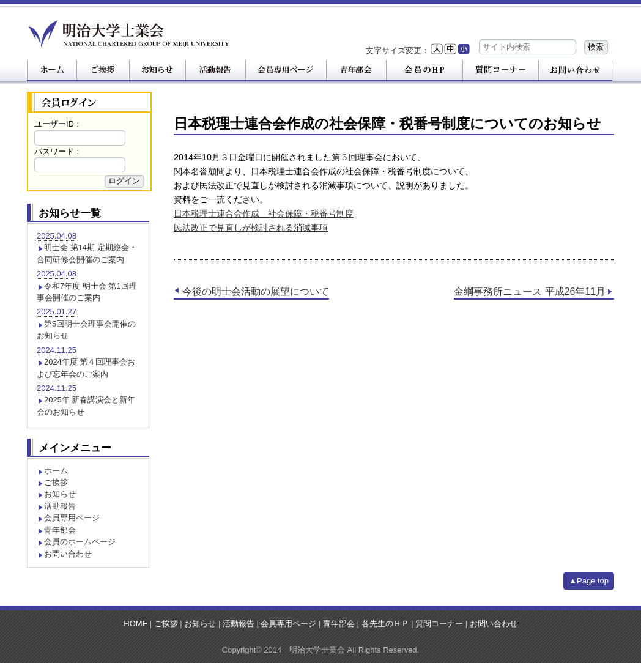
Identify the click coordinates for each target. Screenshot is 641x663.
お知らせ (60, 493)
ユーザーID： (58, 123)
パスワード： (58, 151)
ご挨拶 (56, 482)
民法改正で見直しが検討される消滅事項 (251, 227)
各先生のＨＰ (385, 623)
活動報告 (60, 506)
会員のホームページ (80, 541)
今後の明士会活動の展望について (255, 291)
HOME (135, 623)
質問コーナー (439, 623)
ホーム (56, 470)
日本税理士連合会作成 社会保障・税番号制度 (264, 213)
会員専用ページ (72, 517)
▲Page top (589, 580)
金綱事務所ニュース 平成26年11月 (530, 291)
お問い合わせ (68, 553)
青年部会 (60, 530)
